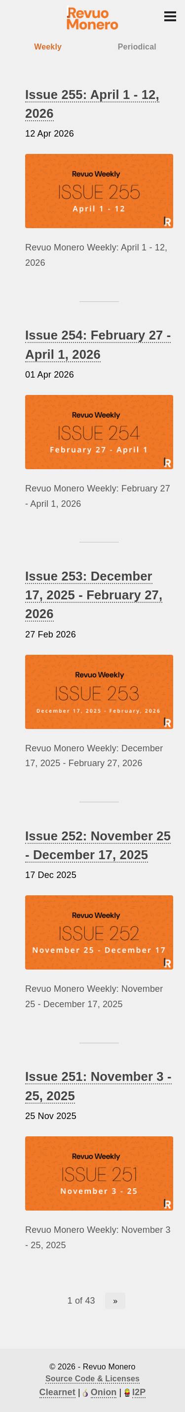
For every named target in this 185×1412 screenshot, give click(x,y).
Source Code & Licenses (92, 1378)
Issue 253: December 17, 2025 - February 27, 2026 (93, 595)
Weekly (48, 47)
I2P (139, 1392)
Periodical (137, 47)
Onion (104, 1392)
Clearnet (57, 1392)
